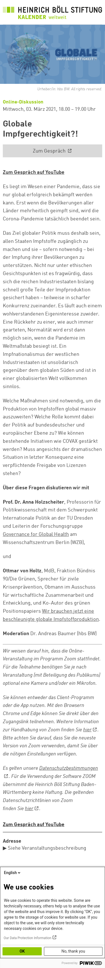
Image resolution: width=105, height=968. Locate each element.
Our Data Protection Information (27, 938)
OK (22, 951)
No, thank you (73, 951)
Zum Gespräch (50, 151)
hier (87, 729)
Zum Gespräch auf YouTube (33, 172)
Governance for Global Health (36, 534)
